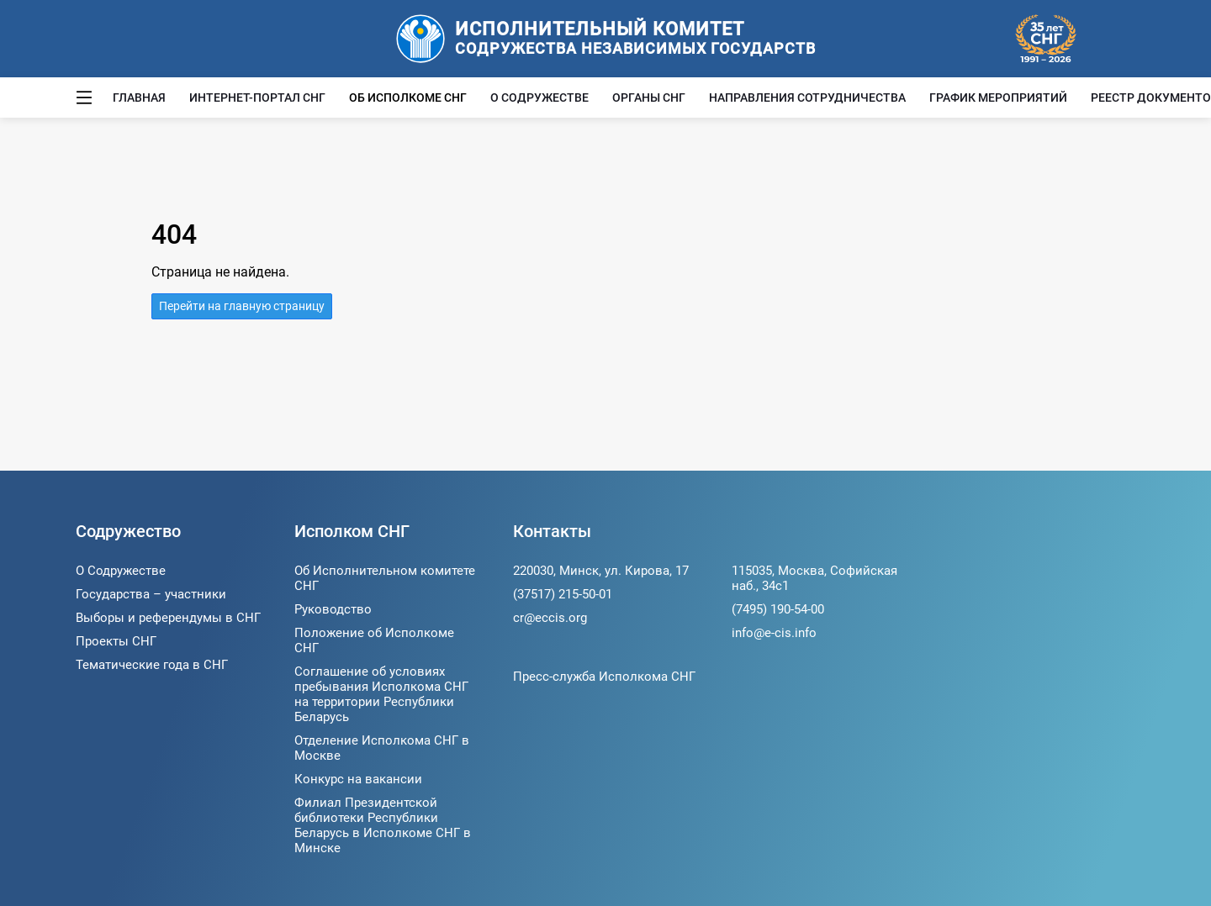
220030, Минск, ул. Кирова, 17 (601, 570)
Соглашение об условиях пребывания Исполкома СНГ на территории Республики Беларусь (381, 694)
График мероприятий (998, 97)
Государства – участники (151, 594)
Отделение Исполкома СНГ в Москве (381, 748)
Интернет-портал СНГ (257, 97)
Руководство (333, 609)
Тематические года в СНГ (152, 664)
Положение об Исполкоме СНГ (374, 640)
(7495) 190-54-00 (778, 609)
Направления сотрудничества (807, 97)
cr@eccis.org (550, 617)
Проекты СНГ (116, 641)
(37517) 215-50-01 (562, 594)
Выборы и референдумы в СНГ (168, 617)
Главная (139, 97)
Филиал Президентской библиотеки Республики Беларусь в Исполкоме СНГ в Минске (382, 825)
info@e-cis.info (774, 632)
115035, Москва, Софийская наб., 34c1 (814, 578)
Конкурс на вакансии (358, 779)
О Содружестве (539, 97)
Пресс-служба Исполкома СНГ (604, 676)
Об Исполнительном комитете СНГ (384, 578)
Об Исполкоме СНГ (408, 97)
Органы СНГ (648, 97)
